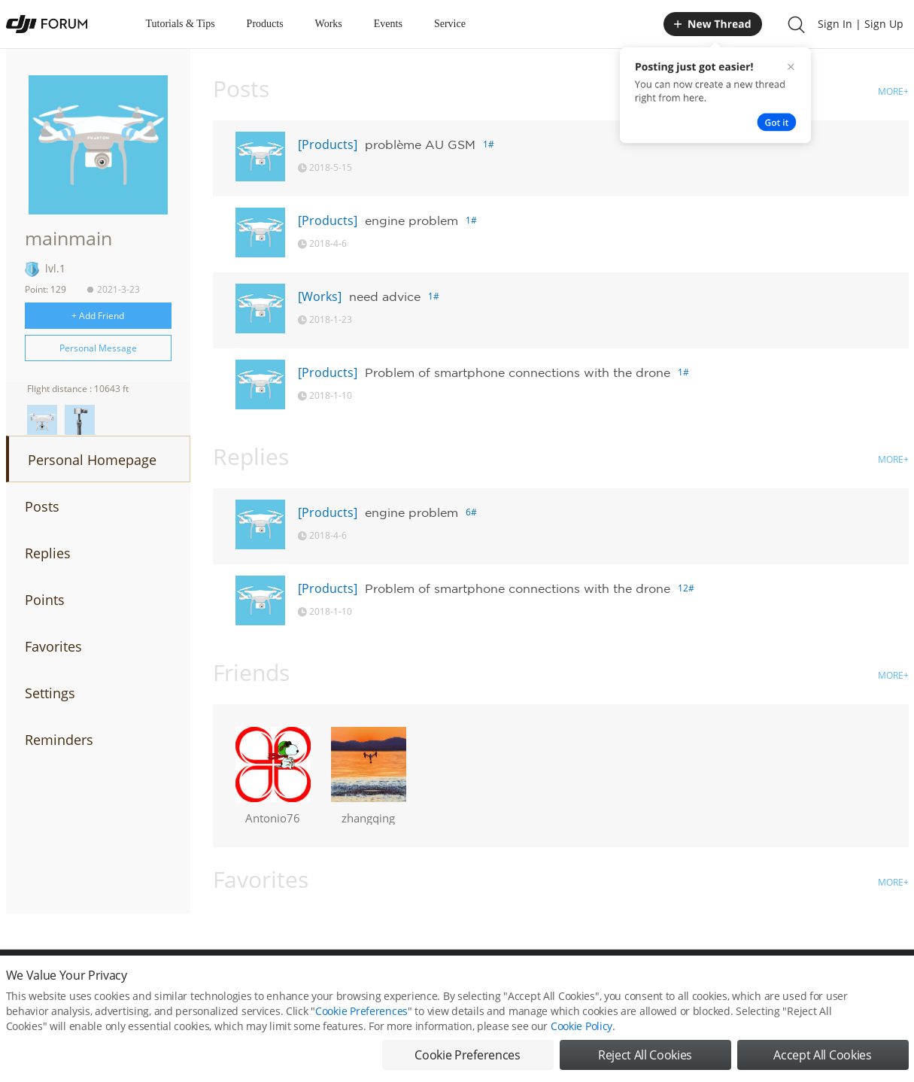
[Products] (327, 144)
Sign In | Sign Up (860, 24)
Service (450, 23)
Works (328, 23)
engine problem (411, 220)
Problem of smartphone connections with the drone (517, 372)
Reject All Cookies (645, 1059)
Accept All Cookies (822, 1059)
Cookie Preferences (361, 1015)
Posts (42, 506)
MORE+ (893, 91)
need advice (385, 296)
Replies (48, 553)
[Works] (320, 296)
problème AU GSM (420, 144)
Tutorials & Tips (180, 23)
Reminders (59, 740)
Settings (50, 693)
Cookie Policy (581, 1030)
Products (265, 23)
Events (388, 23)
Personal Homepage (92, 460)
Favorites (53, 646)
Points (45, 600)
